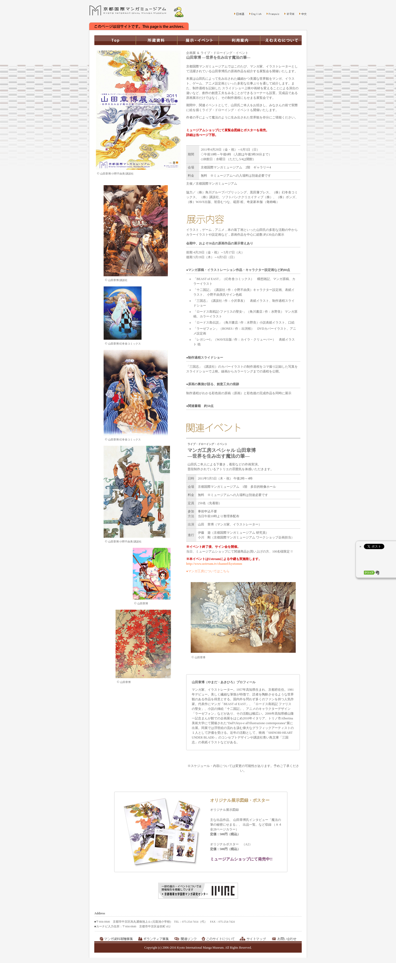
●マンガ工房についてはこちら (207, 571)
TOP (115, 40)
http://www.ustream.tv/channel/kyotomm (214, 564)
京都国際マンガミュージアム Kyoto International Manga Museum (128, 10)
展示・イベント (198, 40)
